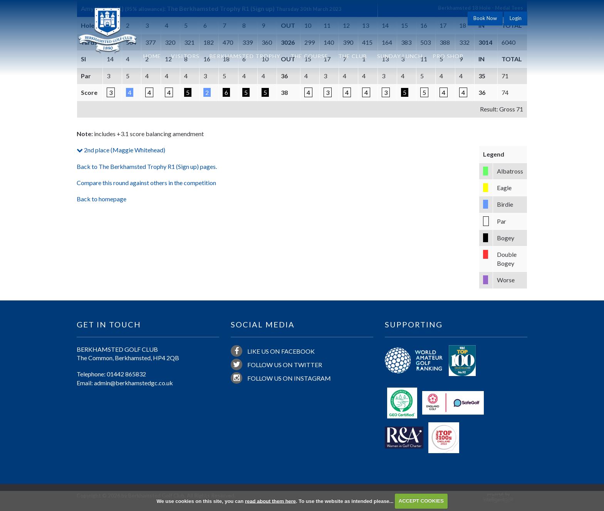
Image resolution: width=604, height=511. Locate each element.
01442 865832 (126, 374)
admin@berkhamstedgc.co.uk (133, 382)
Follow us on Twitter (276, 364)
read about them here (270, 501)
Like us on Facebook (273, 351)
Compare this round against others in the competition (146, 182)
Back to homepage (101, 198)
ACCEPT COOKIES (421, 501)
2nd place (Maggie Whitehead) (121, 149)
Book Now (485, 18)
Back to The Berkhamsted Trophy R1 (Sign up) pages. (147, 166)
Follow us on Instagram (281, 378)
